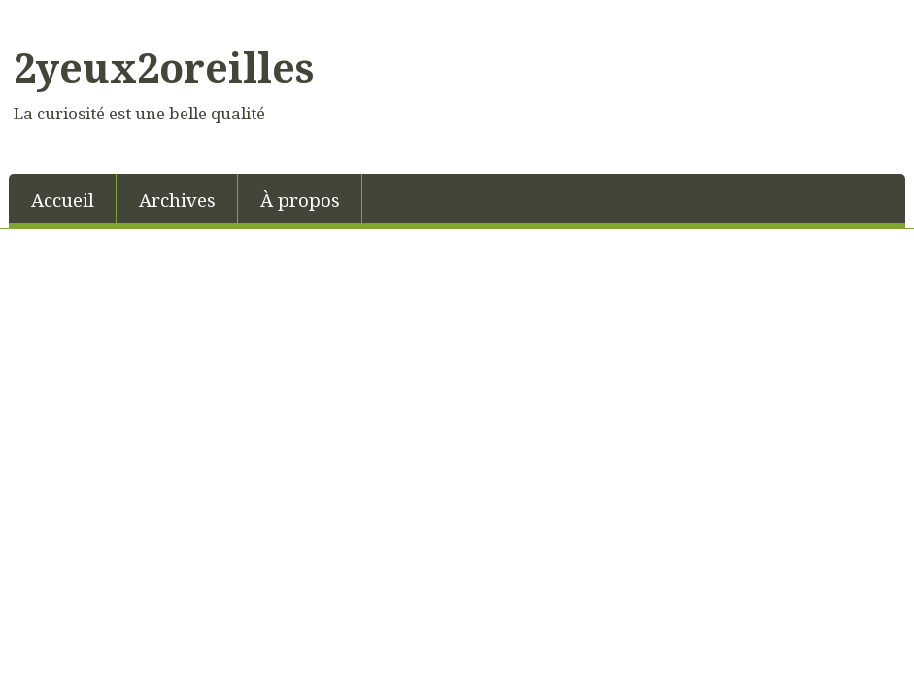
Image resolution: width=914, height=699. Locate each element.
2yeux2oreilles (164, 67)
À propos (300, 199)
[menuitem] (63, 198)
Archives (177, 199)
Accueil (62, 199)
